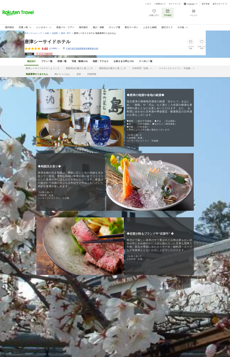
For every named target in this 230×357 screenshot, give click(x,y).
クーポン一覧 (145, 61)
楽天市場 (205, 4)
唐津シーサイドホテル (47, 41)
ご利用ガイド (160, 4)
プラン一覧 (46, 61)
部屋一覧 (62, 61)
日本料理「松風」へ (142, 68)
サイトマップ (174, 4)
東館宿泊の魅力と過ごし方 (79, 68)
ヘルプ (148, 4)
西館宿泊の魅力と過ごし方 (112, 68)
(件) (54, 48)
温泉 (79, 74)
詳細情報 (91, 74)
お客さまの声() (124, 61)
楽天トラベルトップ (33, 33)
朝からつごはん (62, 74)
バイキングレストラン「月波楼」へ (177, 68)
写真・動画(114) (80, 61)
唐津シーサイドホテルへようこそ (42, 68)
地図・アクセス (100, 61)
